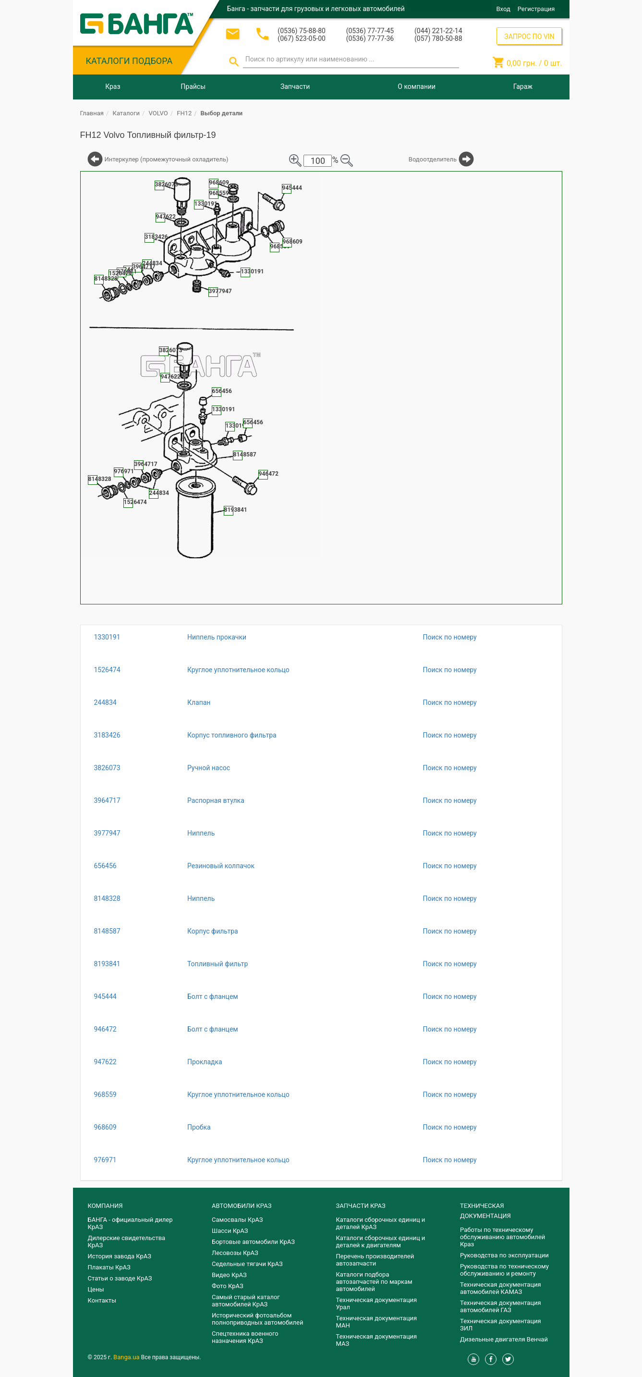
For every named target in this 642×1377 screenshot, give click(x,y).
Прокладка (204, 1062)
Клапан (198, 702)
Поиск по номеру (449, 637)
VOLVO (158, 113)
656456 (105, 866)
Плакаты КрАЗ (109, 1267)
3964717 (107, 800)
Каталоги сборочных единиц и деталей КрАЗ (380, 1223)
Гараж (523, 86)
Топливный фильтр (217, 964)
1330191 (107, 637)
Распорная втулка (215, 800)
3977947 (107, 833)
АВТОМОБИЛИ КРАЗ (241, 1205)
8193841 (107, 964)
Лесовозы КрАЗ (235, 1252)
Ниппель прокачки (216, 637)
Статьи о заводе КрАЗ (120, 1278)
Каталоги (126, 113)
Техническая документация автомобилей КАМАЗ (500, 1288)
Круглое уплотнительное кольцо (238, 670)
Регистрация (536, 8)
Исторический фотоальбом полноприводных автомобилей (257, 1319)
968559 (105, 1094)
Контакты (102, 1300)
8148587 (107, 931)
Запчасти (295, 86)
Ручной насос (208, 768)
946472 (105, 1029)
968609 (105, 1127)
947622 (105, 1062)
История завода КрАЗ (120, 1256)
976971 (105, 1160)
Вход (503, 8)
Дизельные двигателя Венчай (504, 1339)
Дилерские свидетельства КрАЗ (127, 1241)
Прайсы (193, 86)
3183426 (107, 735)
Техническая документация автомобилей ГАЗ (500, 1306)
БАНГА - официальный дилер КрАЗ (130, 1223)
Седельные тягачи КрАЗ (247, 1263)
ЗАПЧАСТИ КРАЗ (361, 1205)
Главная (92, 113)
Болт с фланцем (212, 996)
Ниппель (201, 833)
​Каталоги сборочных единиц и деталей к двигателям (380, 1241)
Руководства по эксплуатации (504, 1255)
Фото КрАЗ (227, 1286)
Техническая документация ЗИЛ (500, 1324)
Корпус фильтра (212, 931)
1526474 (107, 670)
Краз (112, 86)
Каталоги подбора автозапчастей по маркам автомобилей (374, 1281)
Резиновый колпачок (220, 866)
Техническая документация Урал (376, 1303)
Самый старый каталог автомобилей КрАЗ (246, 1300)
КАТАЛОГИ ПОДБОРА (129, 61)
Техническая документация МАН (376, 1322)
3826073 (107, 768)
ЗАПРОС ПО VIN (529, 36)
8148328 (107, 898)
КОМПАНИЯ (105, 1205)
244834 (105, 702)
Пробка (199, 1127)
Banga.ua (127, 1357)
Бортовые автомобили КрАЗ (253, 1241)
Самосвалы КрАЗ (237, 1219)
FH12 (184, 113)
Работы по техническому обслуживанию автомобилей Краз (502, 1237)
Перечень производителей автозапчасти (375, 1260)
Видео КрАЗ (229, 1275)
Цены (96, 1289)
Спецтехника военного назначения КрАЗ (245, 1337)
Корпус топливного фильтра (232, 735)
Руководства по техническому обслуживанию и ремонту (504, 1270)
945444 (105, 996)
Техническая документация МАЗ (376, 1340)
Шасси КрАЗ (230, 1230)
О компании (417, 86)
